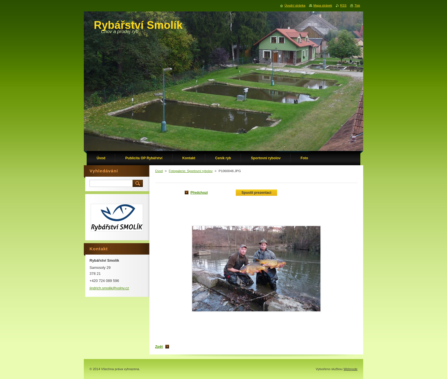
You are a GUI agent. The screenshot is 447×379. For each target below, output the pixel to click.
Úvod (159, 171)
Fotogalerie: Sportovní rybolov (191, 171)
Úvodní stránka (295, 5)
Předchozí (199, 192)
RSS (343, 5)
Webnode (350, 369)
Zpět (159, 346)
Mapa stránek (322, 5)
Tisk (357, 5)
